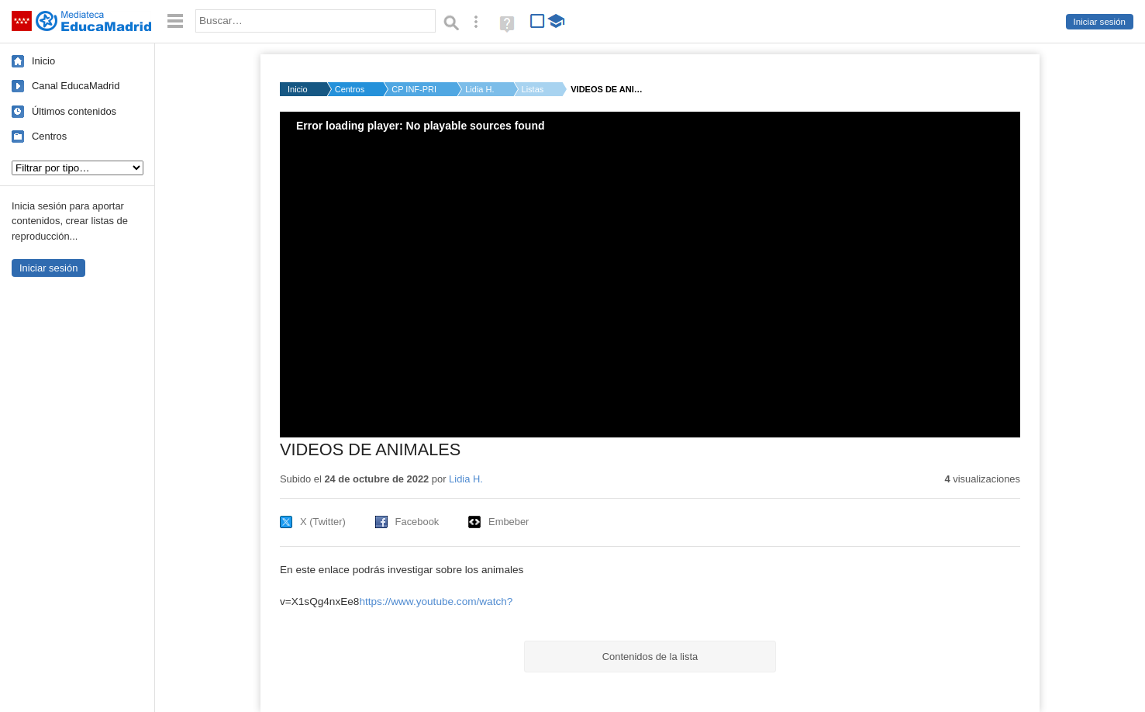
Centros (49, 136)
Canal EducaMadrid (75, 86)
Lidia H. (479, 89)
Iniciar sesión (1100, 21)
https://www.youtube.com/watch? (435, 601)
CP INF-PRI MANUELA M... (414, 89)
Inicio (43, 61)
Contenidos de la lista (650, 656)
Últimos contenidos (74, 111)
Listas (533, 89)
